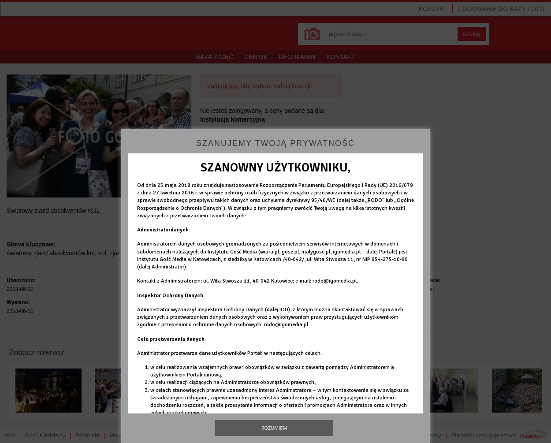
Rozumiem (274, 427)
